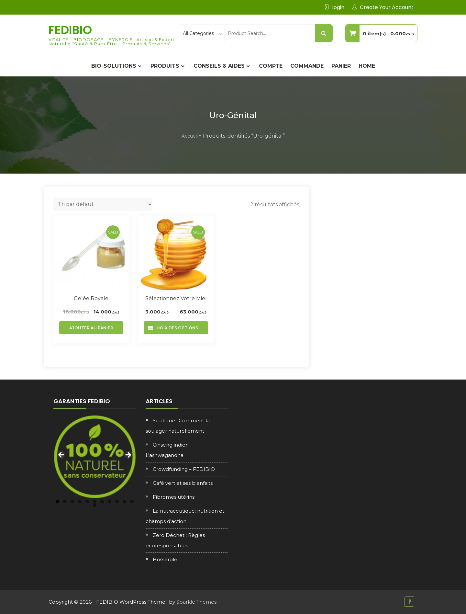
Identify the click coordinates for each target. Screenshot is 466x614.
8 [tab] (109, 501)
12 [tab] (94, 505)
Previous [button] (61, 455)
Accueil (190, 136)
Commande (307, 66)
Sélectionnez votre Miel (176, 298)
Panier (341, 66)
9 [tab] (117, 501)
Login (337, 7)
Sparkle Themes (196, 602)
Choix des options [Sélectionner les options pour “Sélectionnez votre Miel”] (176, 327)
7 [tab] (102, 501)
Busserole (165, 559)
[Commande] (102, 204)
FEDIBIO (70, 30)
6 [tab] (94, 501)
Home (367, 66)
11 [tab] (132, 501)
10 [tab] (124, 501)
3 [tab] (72, 501)
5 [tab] (87, 501)
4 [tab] (80, 501)
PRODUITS (164, 66)
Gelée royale (91, 298)
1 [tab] (57, 501)
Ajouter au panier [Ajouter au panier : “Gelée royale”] (91, 327)
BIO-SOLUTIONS (113, 66)
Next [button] (128, 455)
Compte (271, 66)
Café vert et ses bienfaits (183, 483)
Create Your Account (387, 7)
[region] (94, 456)
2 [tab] (65, 501)
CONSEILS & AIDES (219, 66)
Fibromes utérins (173, 497)
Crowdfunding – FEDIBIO (184, 469)
